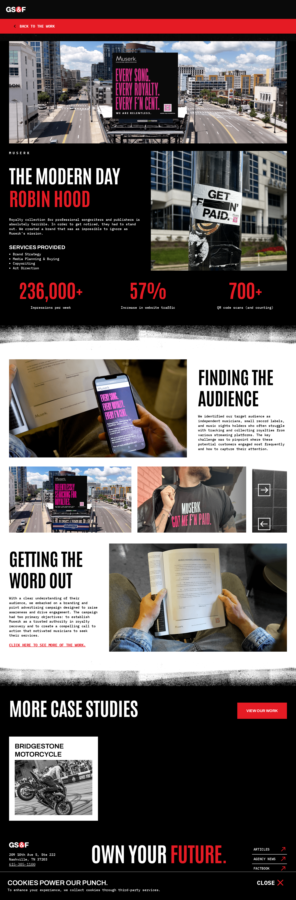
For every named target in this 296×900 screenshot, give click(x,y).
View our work (262, 711)
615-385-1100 (22, 864)
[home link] (16, 9)
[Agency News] (269, 859)
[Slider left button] (264, 524)
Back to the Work (34, 26)
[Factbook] (269, 869)
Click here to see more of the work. (47, 644)
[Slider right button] (264, 490)
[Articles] (269, 850)
